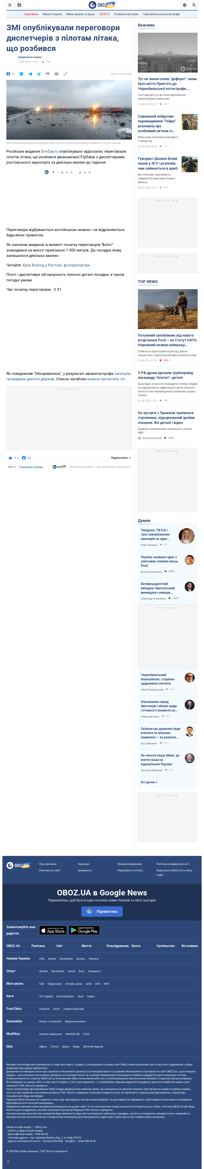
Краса (65, 1046)
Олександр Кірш (150, 716)
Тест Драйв (46, 996)
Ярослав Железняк (151, 770)
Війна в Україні (52, 14)
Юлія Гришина (149, 545)
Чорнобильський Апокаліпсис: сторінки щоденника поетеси (157, 679)
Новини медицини (50, 1033)
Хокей (71, 971)
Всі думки (148, 782)
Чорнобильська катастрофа (161, 14)
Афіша (43, 1046)
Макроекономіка (75, 1021)
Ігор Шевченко (149, 743)
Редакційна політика (31, 467)
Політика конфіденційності (172, 864)
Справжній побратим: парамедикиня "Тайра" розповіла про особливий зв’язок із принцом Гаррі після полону (157, 123)
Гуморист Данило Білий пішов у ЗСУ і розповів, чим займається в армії (158, 163)
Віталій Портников (151, 572)
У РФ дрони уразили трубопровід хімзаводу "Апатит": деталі (165, 375)
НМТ (106, 983)
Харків (52, 958)
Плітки (54, 1046)
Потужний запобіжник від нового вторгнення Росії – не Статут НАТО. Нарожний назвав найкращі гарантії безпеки (167, 340)
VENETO (104, 14)
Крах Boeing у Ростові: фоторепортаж (56, 265)
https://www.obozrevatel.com (137, 1064)
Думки (144, 520)
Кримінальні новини (29, 57)
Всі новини (190, 946)
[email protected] (53, 1141)
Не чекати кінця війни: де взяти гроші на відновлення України (160, 759)
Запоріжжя (66, 958)
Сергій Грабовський (152, 689)
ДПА (88, 983)
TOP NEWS (148, 281)
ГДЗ (41, 983)
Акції (80, 996)
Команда (83, 864)
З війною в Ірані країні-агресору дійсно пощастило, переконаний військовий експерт (167, 353)
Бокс (82, 971)
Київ (41, 958)
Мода (76, 1046)
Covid (86, 1033)
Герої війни (31, 14)
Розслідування (118, 946)
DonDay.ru (49, 151)
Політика (38, 946)
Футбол (43, 971)
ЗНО (97, 983)
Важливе (146, 25)
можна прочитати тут (106, 379)
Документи (85, 870)
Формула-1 (94, 971)
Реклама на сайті (49, 870)
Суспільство (166, 946)
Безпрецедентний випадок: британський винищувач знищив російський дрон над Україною (158, 588)
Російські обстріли (126, 14)
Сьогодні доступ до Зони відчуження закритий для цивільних (161, 96)
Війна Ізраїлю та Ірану (80, 14)
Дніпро (80, 958)
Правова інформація (129, 864)
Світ (59, 946)
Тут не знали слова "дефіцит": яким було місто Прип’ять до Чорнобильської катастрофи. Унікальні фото (167, 84)
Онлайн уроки (73, 983)
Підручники (55, 983)
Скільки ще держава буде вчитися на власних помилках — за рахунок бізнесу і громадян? (160, 733)
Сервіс (91, 996)
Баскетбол (58, 971)
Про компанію (48, 864)
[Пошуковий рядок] (194, 5)
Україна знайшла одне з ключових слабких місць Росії (159, 561)
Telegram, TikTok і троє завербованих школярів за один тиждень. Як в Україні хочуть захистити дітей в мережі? (157, 534)
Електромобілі (65, 996)
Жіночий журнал (93, 1046)
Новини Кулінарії (74, 1008)
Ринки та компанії (50, 1021)
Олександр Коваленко (153, 598)
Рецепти (44, 1008)
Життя (86, 946)
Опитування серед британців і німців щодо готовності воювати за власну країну (159, 706)
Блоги (136, 946)
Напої (56, 1008)
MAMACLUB (72, 1033)
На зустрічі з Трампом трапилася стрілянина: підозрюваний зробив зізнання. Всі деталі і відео (166, 418)
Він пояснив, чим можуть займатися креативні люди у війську (156, 178)
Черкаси (93, 958)
